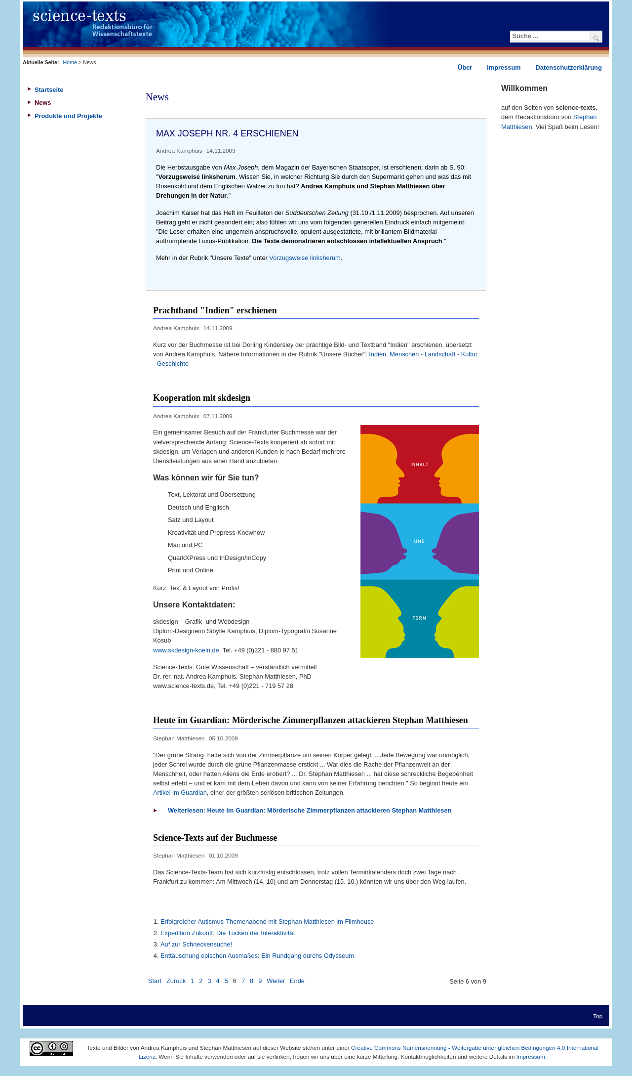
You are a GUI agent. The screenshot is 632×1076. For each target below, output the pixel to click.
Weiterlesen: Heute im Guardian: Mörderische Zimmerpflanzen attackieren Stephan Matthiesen (309, 810)
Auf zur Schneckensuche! (196, 944)
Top (597, 1016)
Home (70, 62)
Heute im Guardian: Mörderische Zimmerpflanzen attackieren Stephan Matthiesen (310, 720)
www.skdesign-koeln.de (186, 650)
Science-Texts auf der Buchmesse (215, 838)
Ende (297, 981)
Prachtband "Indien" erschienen (215, 310)
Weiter (276, 981)
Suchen (596, 38)
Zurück (176, 981)
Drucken (470, 149)
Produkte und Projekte (68, 116)
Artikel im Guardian (180, 792)
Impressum (530, 1056)
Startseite (49, 89)
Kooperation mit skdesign (201, 398)
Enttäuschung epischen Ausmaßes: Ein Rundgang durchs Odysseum (257, 955)
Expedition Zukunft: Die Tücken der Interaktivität (227, 933)
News (43, 102)
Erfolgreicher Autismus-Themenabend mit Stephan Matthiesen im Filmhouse (267, 921)
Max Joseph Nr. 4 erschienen (227, 133)
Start (154, 981)
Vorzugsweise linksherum (304, 257)
